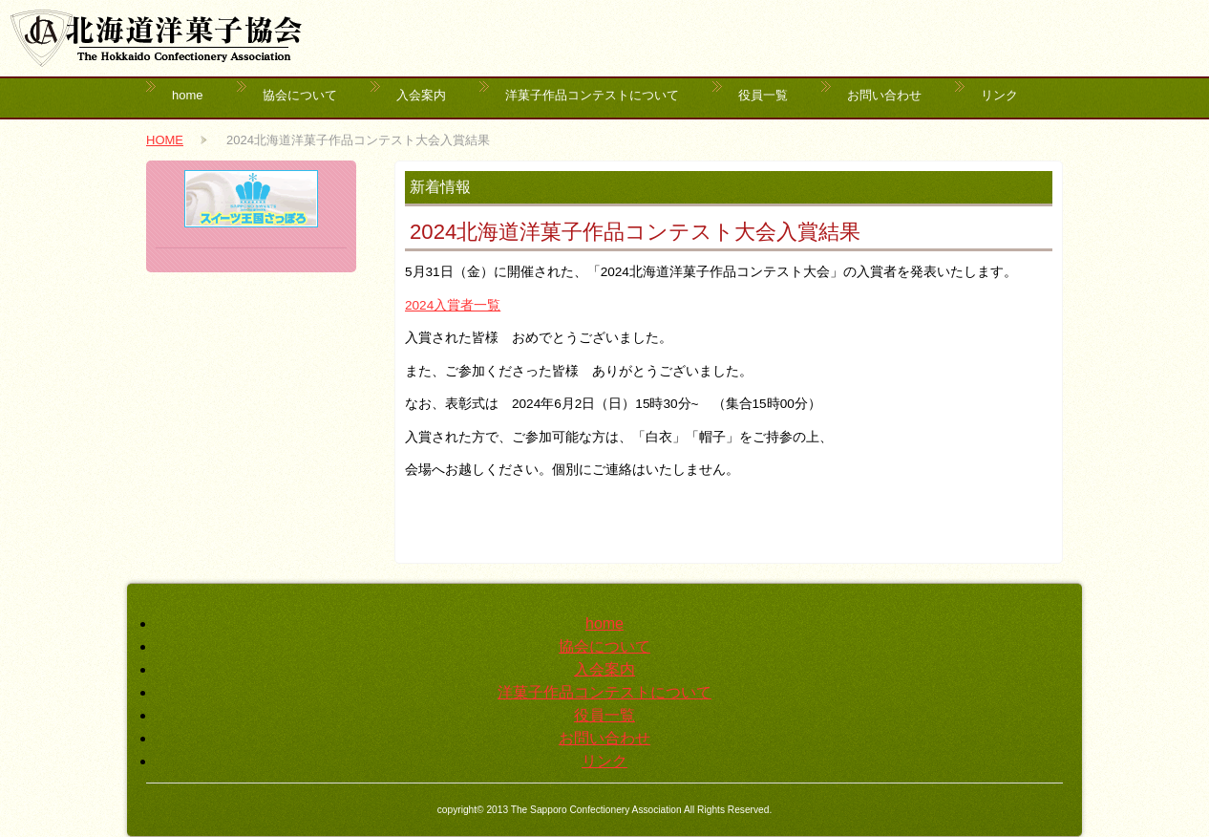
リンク (999, 95)
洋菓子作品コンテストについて (592, 95)
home (187, 95)
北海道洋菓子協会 (157, 38)
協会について (300, 95)
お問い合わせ (884, 95)
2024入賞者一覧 (452, 305)
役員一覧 (763, 95)
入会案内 (421, 95)
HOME (164, 140)
